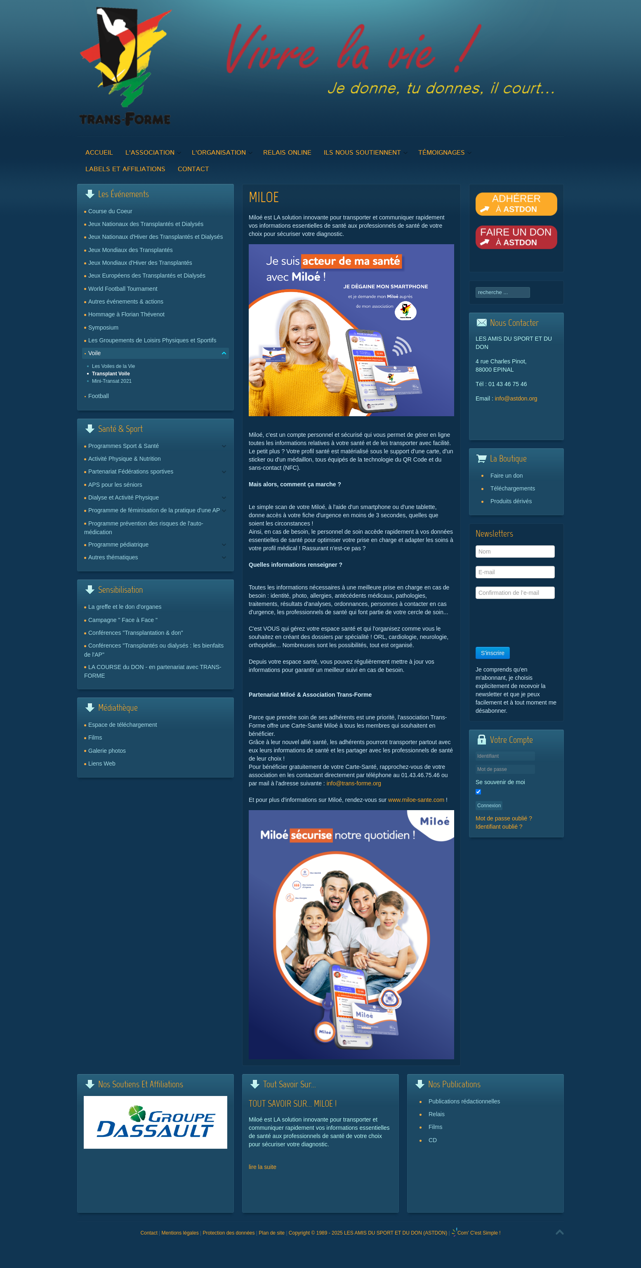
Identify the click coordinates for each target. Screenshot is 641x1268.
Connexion (489, 805)
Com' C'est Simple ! (479, 1233)
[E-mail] (515, 572)
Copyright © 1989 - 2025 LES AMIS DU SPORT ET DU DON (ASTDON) (368, 1233)
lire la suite (262, 1167)
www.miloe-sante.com (416, 800)
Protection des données (229, 1233)
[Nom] (515, 551)
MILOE (264, 198)
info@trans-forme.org (354, 783)
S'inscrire (492, 653)
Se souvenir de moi (500, 782)
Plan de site (272, 1233)
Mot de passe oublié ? (504, 818)
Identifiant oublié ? (499, 826)
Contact (148, 1233)
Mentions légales (180, 1233)
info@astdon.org (516, 398)
